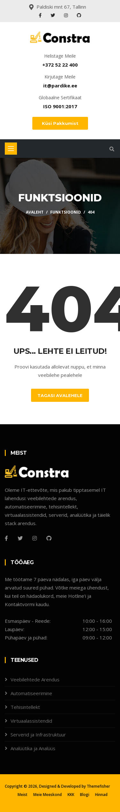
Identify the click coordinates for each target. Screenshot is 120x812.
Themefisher (98, 786)
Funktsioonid (65, 212)
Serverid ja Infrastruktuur (38, 734)
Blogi (84, 794)
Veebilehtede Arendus (35, 679)
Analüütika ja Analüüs (33, 748)
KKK (71, 794)
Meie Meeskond (47, 794)
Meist (23, 794)
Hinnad (101, 794)
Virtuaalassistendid (31, 721)
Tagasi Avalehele (60, 395)
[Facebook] (6, 538)
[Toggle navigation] (11, 148)
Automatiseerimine (31, 693)
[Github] (49, 538)
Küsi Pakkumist (60, 123)
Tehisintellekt (25, 707)
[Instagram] (34, 538)
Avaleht (35, 212)
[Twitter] (20, 538)
